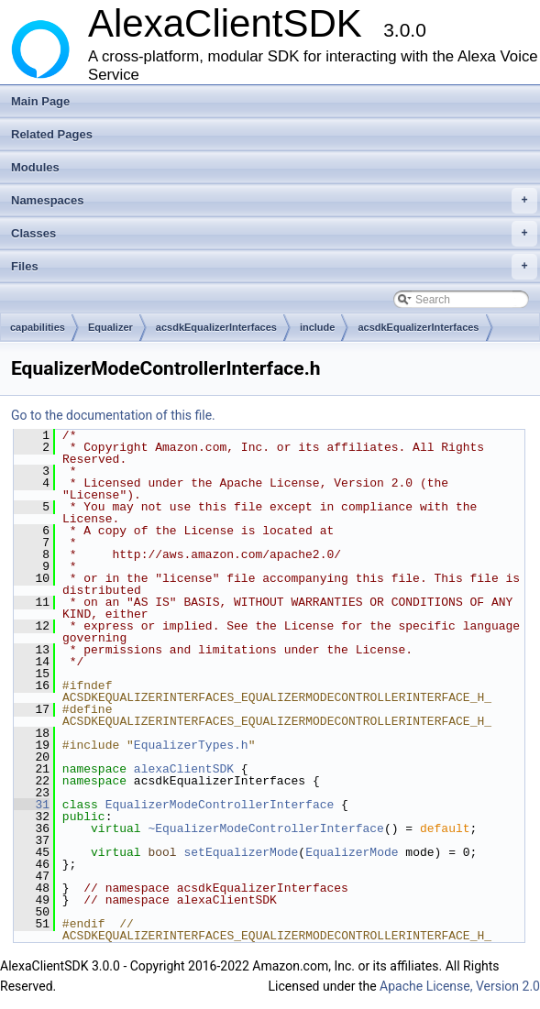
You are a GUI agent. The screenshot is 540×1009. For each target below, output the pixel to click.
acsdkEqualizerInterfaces (216, 327)
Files (274, 267)
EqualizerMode (351, 852)
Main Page (40, 101)
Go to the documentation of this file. (113, 415)
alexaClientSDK (184, 769)
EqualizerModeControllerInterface (220, 804)
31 (32, 804)
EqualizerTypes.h (191, 745)
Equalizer (110, 327)
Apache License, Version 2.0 (460, 986)
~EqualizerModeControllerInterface (265, 828)
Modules (35, 167)
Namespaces (274, 201)
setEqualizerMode (240, 852)
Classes (274, 234)
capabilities (37, 327)
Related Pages (52, 134)
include (318, 327)
